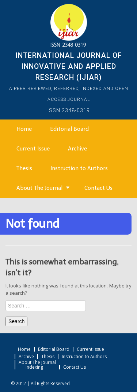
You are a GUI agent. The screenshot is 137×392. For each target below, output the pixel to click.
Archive (77, 148)
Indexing (34, 367)
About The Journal (39, 188)
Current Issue (33, 148)
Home (24, 129)
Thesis (24, 168)
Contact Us (98, 188)
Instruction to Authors (79, 168)
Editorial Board (69, 129)
